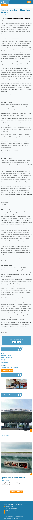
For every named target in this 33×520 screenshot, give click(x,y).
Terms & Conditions (8, 518)
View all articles (16, 492)
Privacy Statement (16, 518)
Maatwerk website (7, 516)
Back (5, 5)
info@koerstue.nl (10, 511)
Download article (7, 370)
